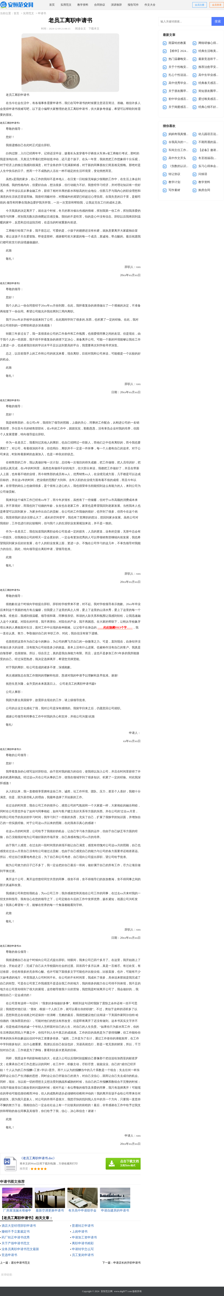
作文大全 (150, 4)
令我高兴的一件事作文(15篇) (187, 142)
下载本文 (93, 28)
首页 (52, 4)
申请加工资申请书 (84, 1237)
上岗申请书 (79, 1231)
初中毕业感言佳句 (180, 98)
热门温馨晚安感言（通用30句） (189, 58)
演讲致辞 (116, 4)
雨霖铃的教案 (177, 42)
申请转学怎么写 (83, 1249)
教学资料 (82, 4)
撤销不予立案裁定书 (16, 1231)
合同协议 (99, 4)
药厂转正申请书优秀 (16, 1237)
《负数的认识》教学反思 (185, 166)
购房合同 (204, 190)
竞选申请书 (9, 1255)
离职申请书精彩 (83, 1243)
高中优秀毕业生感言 (182, 82)
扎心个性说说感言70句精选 (186, 74)
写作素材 (174, 190)
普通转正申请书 (83, 1225)
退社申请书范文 (20, 1262)
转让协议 (174, 174)
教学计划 (174, 182)
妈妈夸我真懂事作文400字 (185, 134)
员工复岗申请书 (83, 1255)
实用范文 (66, 4)
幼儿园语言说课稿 (210, 134)
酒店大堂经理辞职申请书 (19, 1225)
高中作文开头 (177, 158)
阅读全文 (80, 28)
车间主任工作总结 (180, 150)
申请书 (42, 13)
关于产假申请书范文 (16, 1243)
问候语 (202, 174)
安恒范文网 (106, 1291)
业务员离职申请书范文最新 (20, 1249)
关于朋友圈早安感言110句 (185, 90)
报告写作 (133, 4)
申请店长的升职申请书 (127, 1262)
